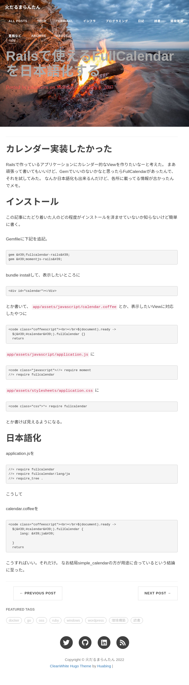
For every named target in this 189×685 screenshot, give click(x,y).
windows (73, 620)
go (29, 620)
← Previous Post (38, 593)
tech (41, 21)
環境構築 (119, 620)
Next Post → (157, 593)
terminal (64, 21)
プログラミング (117, 21)
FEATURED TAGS (20, 609)
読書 (157, 21)
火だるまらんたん (22, 7)
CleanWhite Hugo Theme (70, 666)
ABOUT (62, 36)
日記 (141, 21)
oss (41, 620)
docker (14, 620)
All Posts (18, 21)
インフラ (89, 21)
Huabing (104, 666)
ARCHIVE (38, 36)
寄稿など (15, 36)
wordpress (96, 620)
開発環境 (176, 21)
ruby (55, 620)
